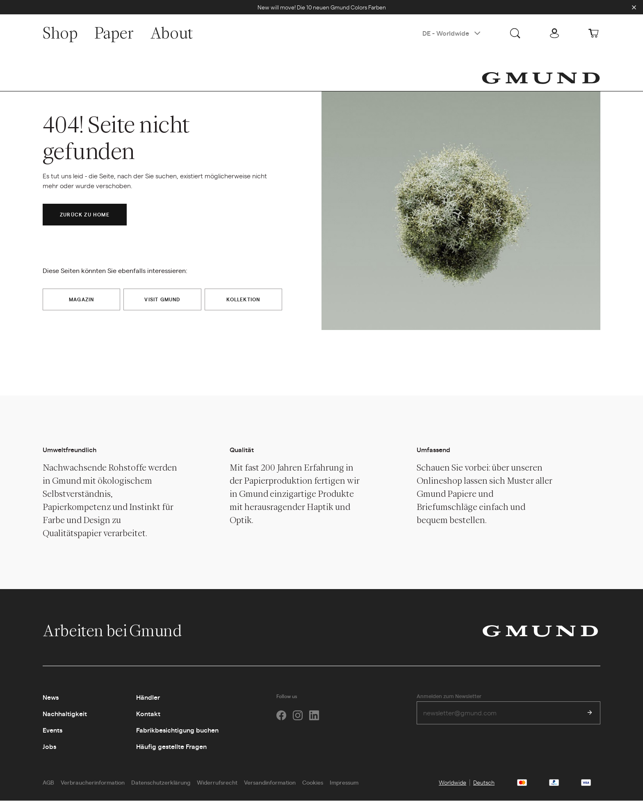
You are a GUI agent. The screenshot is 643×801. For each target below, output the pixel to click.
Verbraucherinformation (93, 782)
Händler (148, 697)
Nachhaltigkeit (65, 714)
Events (52, 730)
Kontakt (148, 714)
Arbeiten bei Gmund (121, 631)
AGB (48, 782)
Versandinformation (270, 782)
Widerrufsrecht (217, 782)
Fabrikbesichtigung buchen (177, 730)
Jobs (49, 746)
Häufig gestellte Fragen (171, 746)
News (51, 697)
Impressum (344, 782)
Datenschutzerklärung (160, 782)
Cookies (312, 782)
